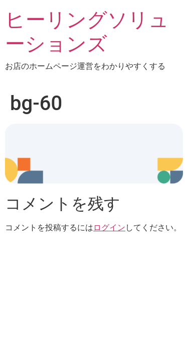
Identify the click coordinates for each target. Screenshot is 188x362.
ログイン (109, 227)
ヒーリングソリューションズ (87, 32)
